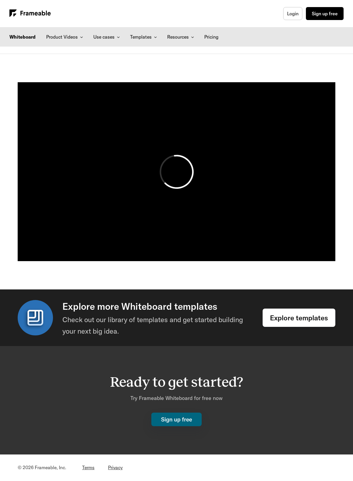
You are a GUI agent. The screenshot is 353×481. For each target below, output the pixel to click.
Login (293, 14)
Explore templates (299, 317)
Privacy (115, 467)
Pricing (211, 37)
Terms (88, 467)
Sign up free (325, 14)
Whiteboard (22, 37)
